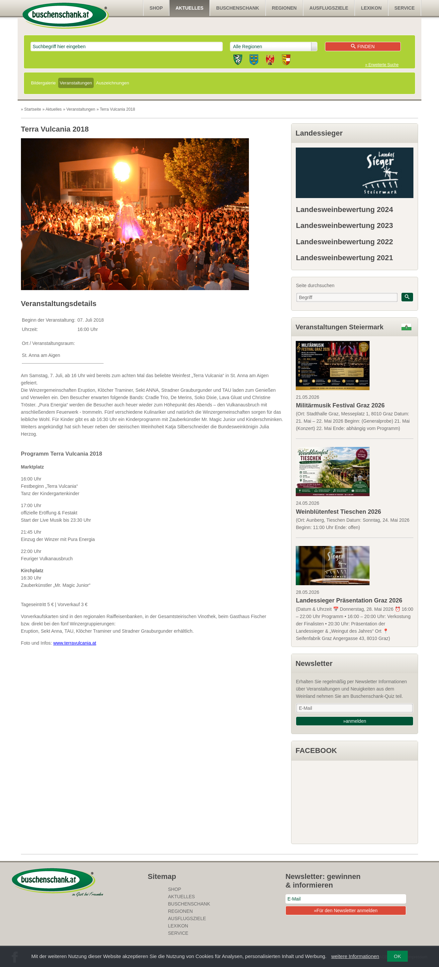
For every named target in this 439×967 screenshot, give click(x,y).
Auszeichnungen (112, 82)
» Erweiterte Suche (381, 64)
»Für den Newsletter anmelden (346, 910)
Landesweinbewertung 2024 (344, 209)
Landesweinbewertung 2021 (344, 258)
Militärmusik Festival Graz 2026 (340, 405)
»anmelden (354, 721)
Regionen (284, 8)
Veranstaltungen (76, 82)
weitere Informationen (355, 956)
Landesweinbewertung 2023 (344, 225)
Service (404, 8)
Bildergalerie (43, 82)
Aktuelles (189, 8)
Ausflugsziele (328, 8)
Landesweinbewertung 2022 (344, 242)
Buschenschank (237, 8)
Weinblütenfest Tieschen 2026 (338, 511)
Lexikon (371, 8)
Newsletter (313, 663)
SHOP (156, 8)
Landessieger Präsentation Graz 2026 (349, 600)
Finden (363, 46)
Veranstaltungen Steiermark (339, 327)
